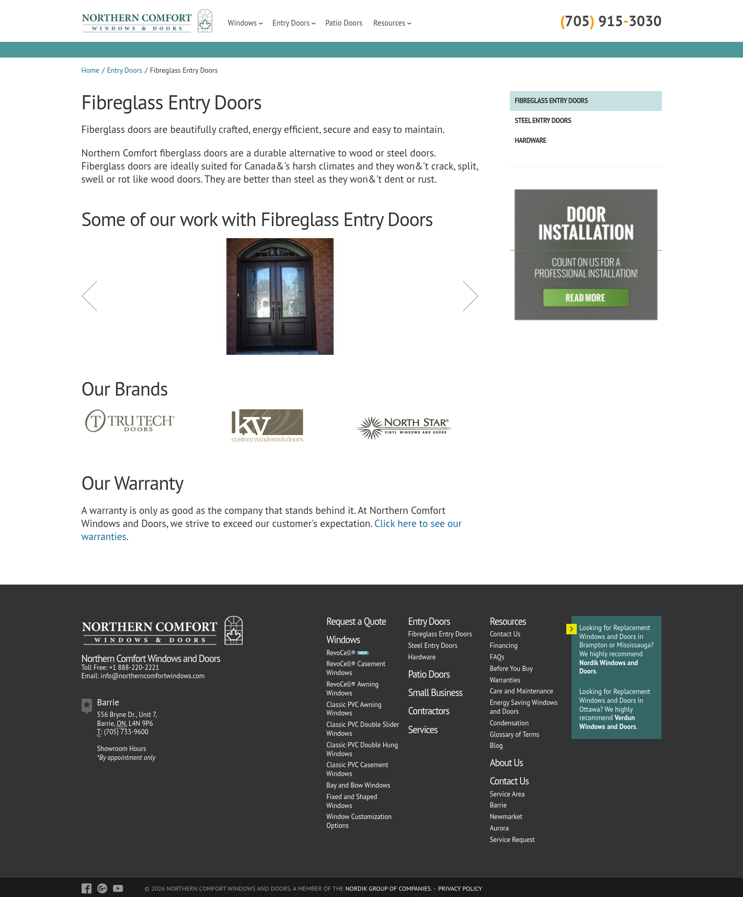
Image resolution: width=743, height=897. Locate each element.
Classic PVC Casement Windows (357, 769)
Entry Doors (291, 23)
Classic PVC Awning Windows (353, 709)
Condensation (509, 723)
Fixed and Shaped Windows (351, 801)
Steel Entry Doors (543, 120)
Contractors (428, 710)
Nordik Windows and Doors (608, 667)
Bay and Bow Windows (358, 785)
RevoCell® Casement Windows (355, 668)
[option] (280, 296)
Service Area (507, 794)
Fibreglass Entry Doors (551, 100)
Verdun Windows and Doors (607, 722)
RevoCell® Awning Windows (352, 689)
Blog (496, 745)
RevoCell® (341, 652)
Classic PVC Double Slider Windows (362, 729)
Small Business (435, 692)
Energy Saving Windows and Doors (524, 707)
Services (422, 729)
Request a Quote (356, 621)
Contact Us (505, 634)
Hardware (530, 140)
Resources (389, 23)
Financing (504, 645)
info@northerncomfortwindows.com (152, 675)
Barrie (498, 805)
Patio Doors (343, 23)
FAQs (497, 657)
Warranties (505, 680)
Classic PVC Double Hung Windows (362, 749)
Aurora (499, 828)
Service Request (512, 839)
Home (90, 70)
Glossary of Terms (515, 734)
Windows (242, 23)
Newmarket (506, 816)
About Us (506, 762)
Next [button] (470, 296)
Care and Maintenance (521, 691)
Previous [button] (89, 296)
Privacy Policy (460, 888)
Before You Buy (511, 668)
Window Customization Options (359, 821)
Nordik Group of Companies (388, 888)
